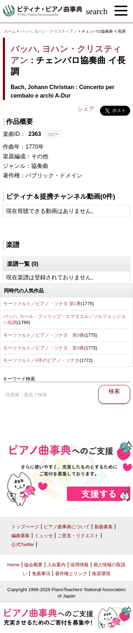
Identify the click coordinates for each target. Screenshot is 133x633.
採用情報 (79, 564)
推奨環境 (101, 573)
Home (13, 564)
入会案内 (56, 564)
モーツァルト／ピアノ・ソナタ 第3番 (43, 348)
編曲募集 (20, 535)
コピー (53, 134)
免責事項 (41, 573)
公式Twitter (22, 544)
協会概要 (33, 564)
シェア (85, 109)
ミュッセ (43, 535)
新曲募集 (103, 526)
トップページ (25, 526)
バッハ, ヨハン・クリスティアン (48, 31)
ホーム (10, 31)
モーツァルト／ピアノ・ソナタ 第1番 (42, 303)
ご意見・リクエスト (78, 535)
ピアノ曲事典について (67, 526)
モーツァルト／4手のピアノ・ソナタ (41, 360)
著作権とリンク (71, 573)
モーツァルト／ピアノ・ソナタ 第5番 (43, 335)
